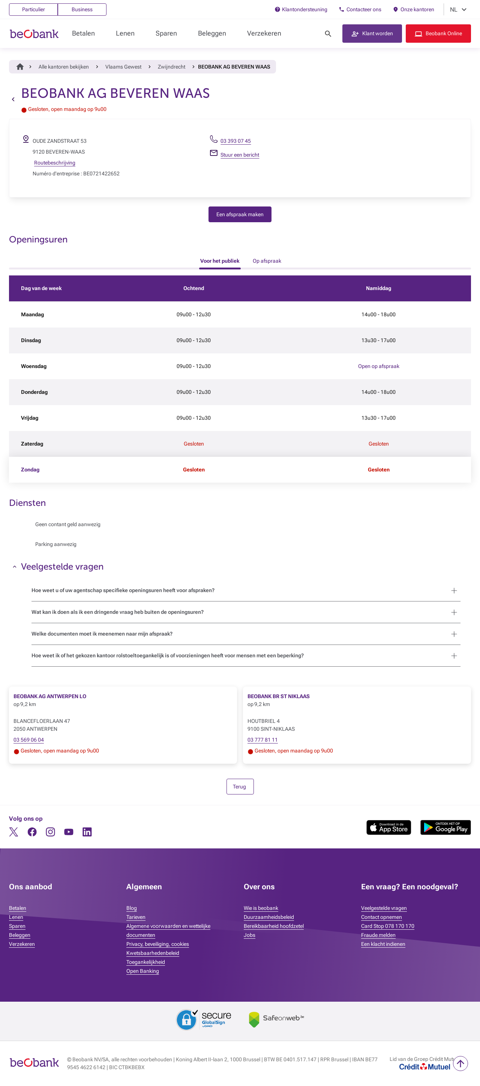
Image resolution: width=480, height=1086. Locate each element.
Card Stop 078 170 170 (387, 926)
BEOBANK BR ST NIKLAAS (279, 696)
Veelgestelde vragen (384, 908)
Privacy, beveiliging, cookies (157, 944)
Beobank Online (444, 33)
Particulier (33, 9)
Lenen (125, 33)
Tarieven (136, 917)
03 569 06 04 (29, 740)
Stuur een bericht (239, 155)
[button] (372, 33)
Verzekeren (264, 33)
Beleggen (212, 33)
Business (82, 9)
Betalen (83, 33)
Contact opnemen (381, 917)
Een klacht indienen (383, 944)
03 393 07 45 (235, 141)
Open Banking (142, 971)
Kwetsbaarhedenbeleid (152, 953)
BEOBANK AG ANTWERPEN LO (50, 696)
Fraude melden (378, 935)
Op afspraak (267, 261)
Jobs (249, 935)
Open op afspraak (378, 366)
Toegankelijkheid (145, 962)
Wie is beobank (261, 908)
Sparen (166, 33)
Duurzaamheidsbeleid (269, 917)
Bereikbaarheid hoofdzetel (274, 926)
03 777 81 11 (263, 740)
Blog (131, 908)
